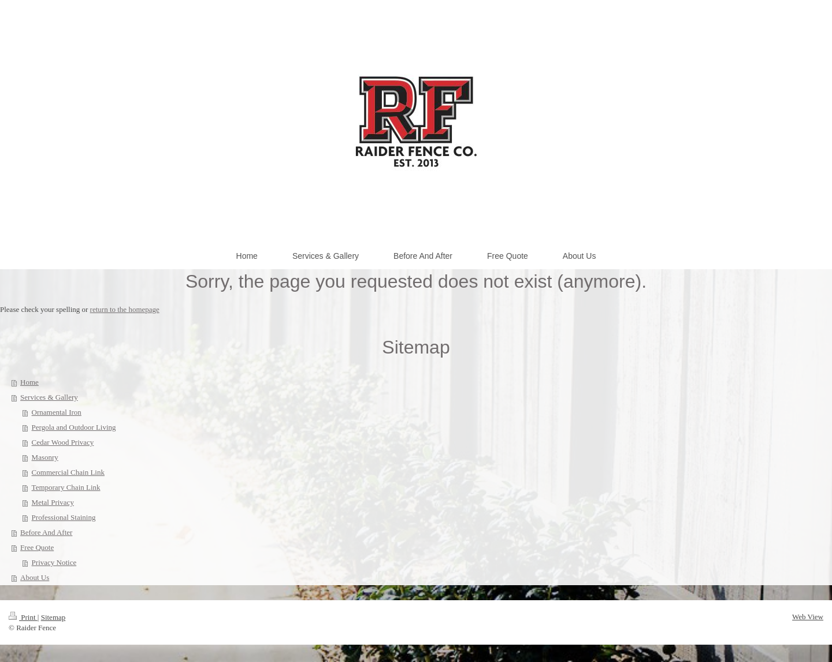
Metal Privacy (53, 502)
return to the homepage (124, 309)
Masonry (45, 457)
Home (29, 382)
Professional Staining (64, 517)
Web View (807, 616)
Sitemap (53, 617)
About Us (34, 577)
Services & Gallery (49, 397)
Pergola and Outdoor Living (74, 427)
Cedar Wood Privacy (63, 442)
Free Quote (37, 547)
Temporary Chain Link (66, 487)
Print (23, 617)
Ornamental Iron (56, 412)
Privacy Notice (54, 562)
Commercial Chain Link (68, 472)
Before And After (46, 532)
